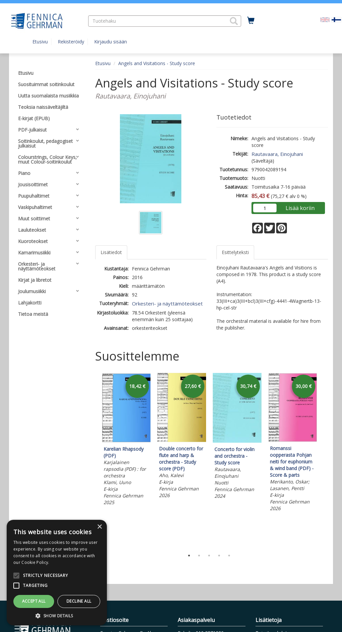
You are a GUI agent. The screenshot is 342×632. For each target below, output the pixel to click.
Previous (93, 460)
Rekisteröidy (71, 41)
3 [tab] (209, 555)
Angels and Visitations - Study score (156, 63)
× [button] (99, 527)
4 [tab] (219, 555)
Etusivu (40, 41)
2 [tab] (199, 555)
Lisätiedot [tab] (111, 252)
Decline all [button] (78, 601)
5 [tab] (229, 555)
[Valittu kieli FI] (336, 19)
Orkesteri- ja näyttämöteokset (167, 303)
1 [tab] (189, 555)
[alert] (57, 572)
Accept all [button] (34, 601)
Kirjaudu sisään (110, 41)
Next (324, 460)
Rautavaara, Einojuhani (277, 154)
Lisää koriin (300, 208)
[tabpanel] (126, 440)
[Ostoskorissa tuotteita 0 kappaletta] (250, 20)
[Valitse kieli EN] (325, 19)
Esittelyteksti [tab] (235, 252)
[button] (234, 21)
